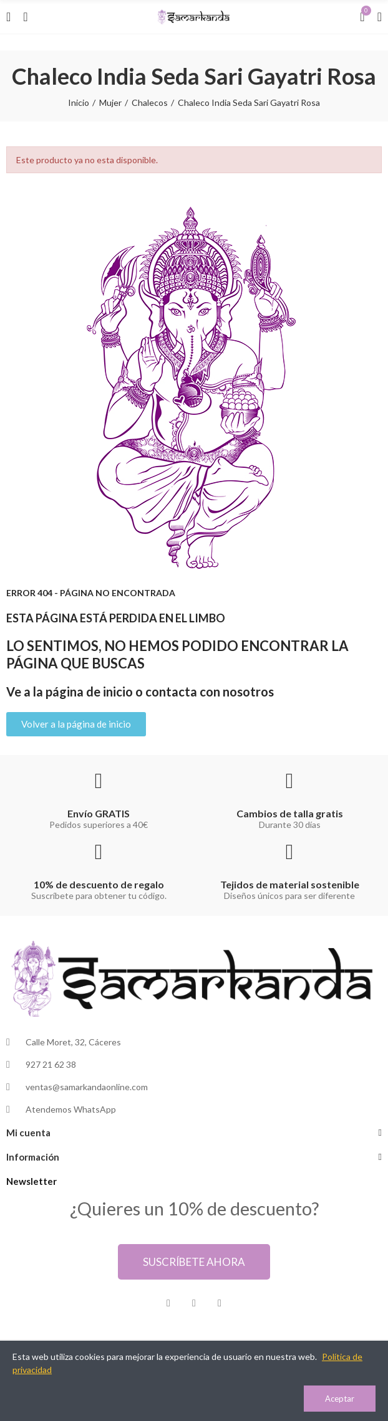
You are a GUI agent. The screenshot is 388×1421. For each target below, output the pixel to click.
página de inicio (89, 691)
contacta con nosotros (209, 691)
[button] (76, 724)
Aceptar (339, 1399)
